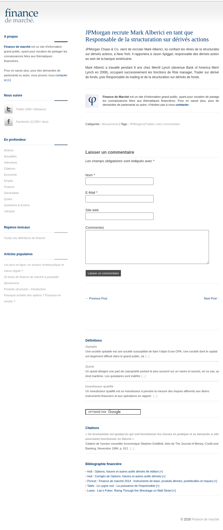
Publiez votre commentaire (162, 124)
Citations (9, 168)
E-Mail (91, 193)
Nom (90, 175)
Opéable (91, 346)
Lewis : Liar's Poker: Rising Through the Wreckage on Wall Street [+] (131, 490)
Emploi (8, 180)
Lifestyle (9, 211)
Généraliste (11, 193)
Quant (8, 199)
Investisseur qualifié (99, 386)
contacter (182, 104)
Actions (9, 150)
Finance (9, 186)
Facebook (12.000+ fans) (32, 121)
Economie (10, 174)
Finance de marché (17, 46)
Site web (92, 210)
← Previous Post (96, 298)
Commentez (94, 227)
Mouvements (110, 124)
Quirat (89, 366)
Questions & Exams (17, 205)
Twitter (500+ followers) (31, 109)
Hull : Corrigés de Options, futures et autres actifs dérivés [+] (126, 476)
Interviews (10, 162)
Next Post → (212, 298)
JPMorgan (136, 124)
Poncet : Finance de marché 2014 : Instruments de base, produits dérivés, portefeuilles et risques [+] (152, 481)
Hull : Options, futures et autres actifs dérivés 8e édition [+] (125, 471)
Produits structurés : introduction (25, 289)
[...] (147, 356)
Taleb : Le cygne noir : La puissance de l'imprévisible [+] (123, 485)
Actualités (10, 156)
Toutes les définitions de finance (24, 238)
